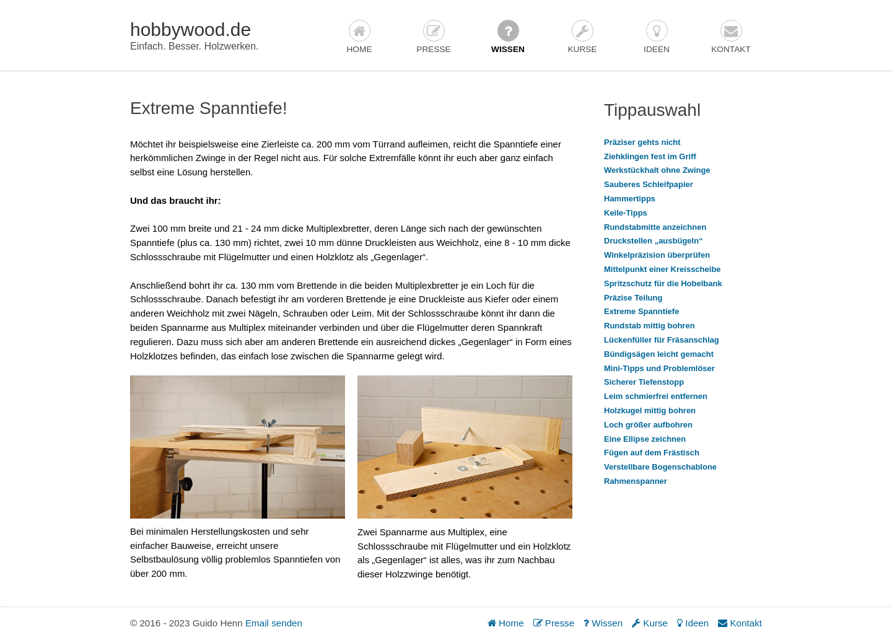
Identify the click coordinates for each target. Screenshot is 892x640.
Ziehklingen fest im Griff (650, 156)
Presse (433, 37)
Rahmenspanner (635, 481)
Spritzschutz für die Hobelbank (663, 283)
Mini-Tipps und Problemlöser (659, 368)
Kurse (582, 37)
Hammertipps (629, 198)
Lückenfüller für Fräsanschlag (661, 339)
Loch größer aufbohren (648, 424)
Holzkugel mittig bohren (650, 410)
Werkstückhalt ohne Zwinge (657, 170)
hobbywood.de (190, 29)
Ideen (657, 37)
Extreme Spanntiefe (641, 311)
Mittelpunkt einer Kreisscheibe (662, 269)
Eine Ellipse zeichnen (645, 439)
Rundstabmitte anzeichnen (655, 227)
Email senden (273, 623)
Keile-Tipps (625, 212)
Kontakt (731, 37)
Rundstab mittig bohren (649, 325)
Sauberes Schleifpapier (648, 184)
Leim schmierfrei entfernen (655, 396)
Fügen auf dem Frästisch (651, 452)
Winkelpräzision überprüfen (657, 255)
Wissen (508, 37)
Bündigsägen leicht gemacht (659, 354)
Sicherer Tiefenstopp (644, 382)
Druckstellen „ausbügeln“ (653, 240)
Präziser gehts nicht (642, 142)
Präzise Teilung (633, 297)
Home (359, 37)
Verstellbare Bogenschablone (660, 466)
